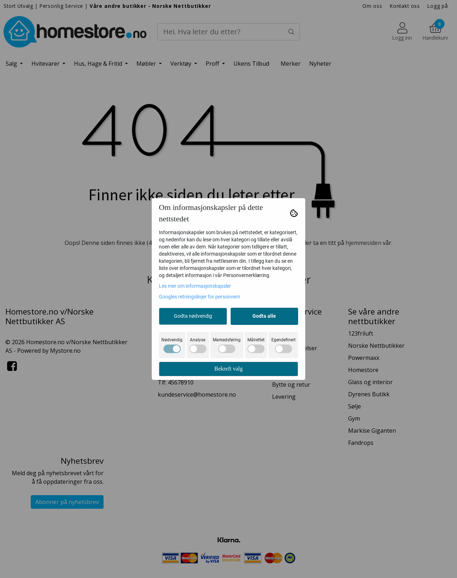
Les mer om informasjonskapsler (195, 286)
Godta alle (264, 316)
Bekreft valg (228, 369)
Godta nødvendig (193, 316)
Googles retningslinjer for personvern (199, 297)
